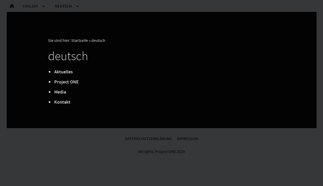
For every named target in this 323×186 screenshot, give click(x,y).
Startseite (79, 40)
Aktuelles (63, 72)
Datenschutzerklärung (148, 138)
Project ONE (66, 82)
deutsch (98, 40)
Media (60, 92)
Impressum (187, 138)
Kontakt (62, 102)
